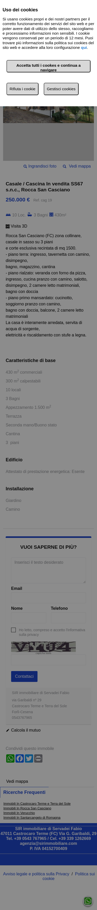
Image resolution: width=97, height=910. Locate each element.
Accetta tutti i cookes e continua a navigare (48, 67)
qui (84, 47)
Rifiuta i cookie (22, 89)
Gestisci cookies (61, 89)
